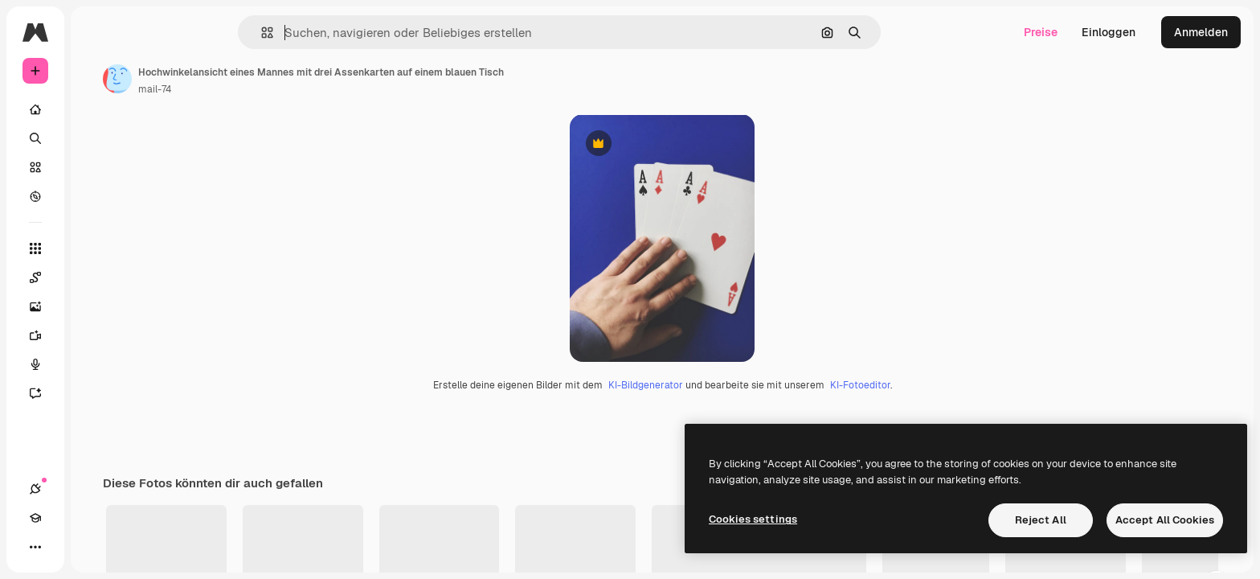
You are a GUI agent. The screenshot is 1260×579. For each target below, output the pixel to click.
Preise (1041, 32)
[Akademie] (64, 547)
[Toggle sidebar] (157, 32)
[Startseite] (96, 109)
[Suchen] (96, 138)
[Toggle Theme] (93, 547)
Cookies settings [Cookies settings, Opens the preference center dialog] (753, 519)
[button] (322, 33)
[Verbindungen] (35, 547)
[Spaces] (96, 277)
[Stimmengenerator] (96, 364)
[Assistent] (96, 393)
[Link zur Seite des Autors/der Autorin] (239, 78)
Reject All (1040, 520)
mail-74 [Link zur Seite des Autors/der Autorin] (276, 89)
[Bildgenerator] (96, 306)
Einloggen (1108, 32)
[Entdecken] (96, 196)
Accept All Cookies (1164, 520)
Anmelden (1201, 32)
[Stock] (96, 167)
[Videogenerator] (96, 335)
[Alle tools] (96, 248)
